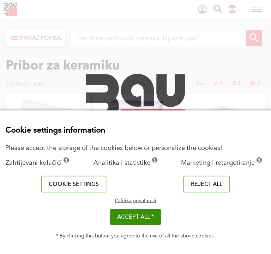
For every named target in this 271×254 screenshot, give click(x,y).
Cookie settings (74, 184)
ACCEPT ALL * (135, 217)
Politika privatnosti (135, 200)
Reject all (206, 184)
